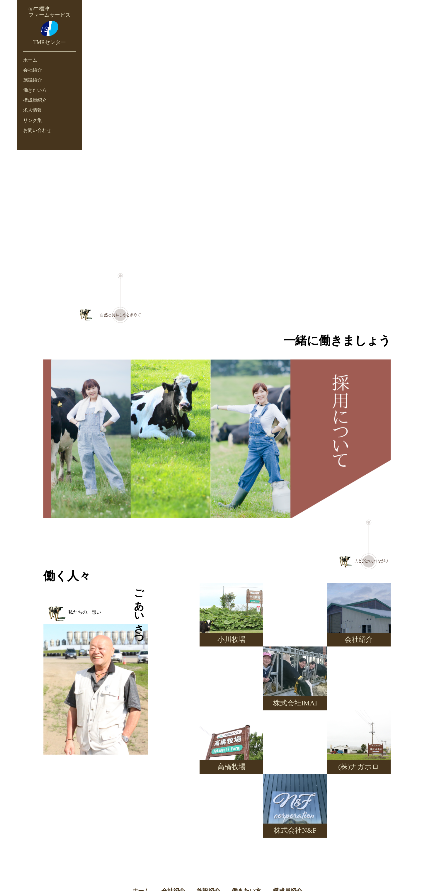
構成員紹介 (35, 100)
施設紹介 (32, 79)
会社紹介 (32, 69)
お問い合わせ (37, 130)
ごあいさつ (139, 611)
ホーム (30, 59)
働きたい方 (35, 90)
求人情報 (32, 110)
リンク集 (32, 120)
